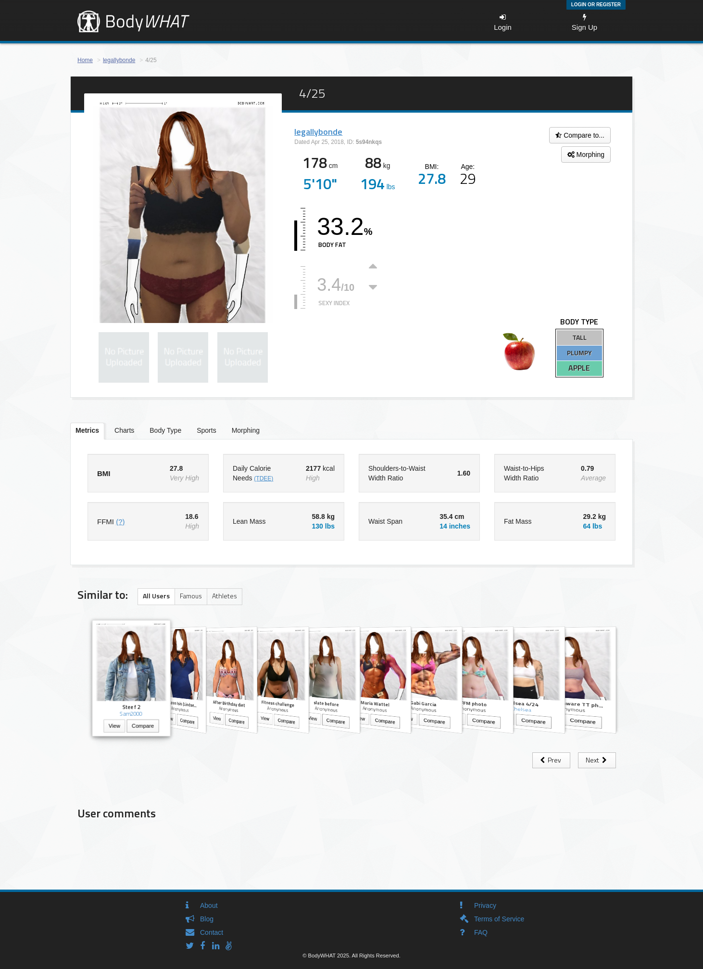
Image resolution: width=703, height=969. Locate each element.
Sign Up (584, 22)
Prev (551, 760)
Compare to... (579, 135)
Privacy (485, 905)
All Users (156, 596)
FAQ (481, 932)
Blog (206, 919)
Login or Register (596, 4)
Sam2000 (131, 714)
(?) (120, 521)
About (209, 905)
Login (503, 22)
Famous (191, 596)
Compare (143, 727)
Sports (206, 430)
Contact (211, 932)
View (114, 727)
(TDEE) (263, 478)
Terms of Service (499, 919)
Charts (124, 430)
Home (85, 60)
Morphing (585, 154)
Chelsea (521, 709)
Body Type (165, 430)
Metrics (87, 430)
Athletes (224, 596)
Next (597, 760)
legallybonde (119, 60)
